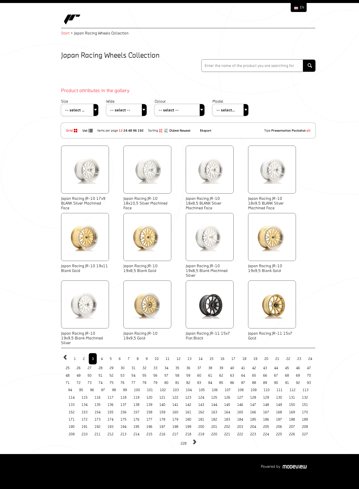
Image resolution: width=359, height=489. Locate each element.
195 (136, 427)
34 (166, 368)
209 (72, 434)
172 (85, 419)
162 (201, 412)
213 (123, 434)
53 (122, 375)
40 (232, 368)
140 (162, 405)
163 (214, 412)
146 (240, 405)
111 (279, 390)
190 (72, 427)
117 (110, 397)
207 (292, 427)
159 (162, 412)
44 (276, 368)
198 (175, 427)
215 (149, 434)
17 (233, 359)
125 (214, 397)
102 (163, 390)
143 (201, 405)
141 (175, 405)
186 (266, 419)
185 (253, 419)
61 (210, 375)
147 (253, 405)
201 (214, 427)
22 (288, 359)
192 (141, 130)
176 (136, 419)
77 (133, 383)
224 (266, 434)
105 (202, 390)
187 (279, 419)
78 (144, 383)
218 (188, 434)
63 (232, 375)
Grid (72, 130)
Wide (110, 101)
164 (227, 412)
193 (110, 427)
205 (266, 427)
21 (277, 359)
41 (243, 368)
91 (287, 383)
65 (254, 375)
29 (111, 368)
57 (166, 375)
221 (227, 434)
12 (121, 130)
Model (217, 101)
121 (162, 397)
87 (243, 383)
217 (175, 434)
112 (292, 390)
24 (125, 130)
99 (125, 390)
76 (122, 383)
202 (227, 427)
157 (136, 412)
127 (240, 397)
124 (201, 397)
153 (85, 412)
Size (64, 101)
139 (149, 405)
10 (157, 359)
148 (266, 405)
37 (199, 368)
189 (305, 419)
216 (162, 434)
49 (79, 375)
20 (266, 359)
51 (100, 375)
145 (227, 405)
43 (265, 368)
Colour (160, 101)
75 (111, 383)
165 (240, 412)
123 (188, 397)
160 (175, 412)
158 (149, 412)
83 (199, 383)
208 (305, 427)
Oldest (174, 130)
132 (305, 397)
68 (287, 375)
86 (232, 383)
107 (228, 390)
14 (200, 359)
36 (188, 368)
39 (221, 368)
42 (254, 368)
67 (276, 375)
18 (244, 359)
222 (240, 434)
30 (122, 368)
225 (279, 434)
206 (279, 427)
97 (103, 390)
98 (114, 390)
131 (292, 397)
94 (70, 390)
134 (85, 405)
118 (123, 397)
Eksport (205, 130)
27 (89, 368)
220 (214, 434)
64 (243, 375)
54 (133, 375)
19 (255, 359)
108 (241, 390)
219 (201, 434)
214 (136, 434)
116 (97, 397)
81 (177, 383)
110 (266, 390)
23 (299, 359)
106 (215, 390)
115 (85, 397)
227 (305, 434)
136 (110, 405)
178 (162, 419)
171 (72, 419)
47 (309, 368)
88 (254, 383)
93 (309, 383)
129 (266, 397)
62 (221, 375)
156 (123, 412)
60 (199, 375)
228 (183, 443)
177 (149, 419)
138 (136, 405)
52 (111, 375)
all (308, 130)
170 (305, 412)
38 (210, 368)
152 (72, 412)
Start (65, 33)
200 (201, 427)
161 (188, 412)
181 (201, 419)
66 (265, 375)
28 (100, 368)
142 (188, 405)
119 (136, 397)
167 (266, 412)
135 (97, 405)
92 (298, 383)
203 (240, 427)
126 (227, 397)
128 (253, 397)
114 (72, 397)
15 (211, 359)
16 (222, 359)
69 (298, 375)
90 (276, 383)
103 (176, 390)
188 (292, 419)
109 (254, 390)
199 (188, 427)
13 (189, 359)
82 (188, 383)
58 (177, 375)
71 (68, 383)
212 (110, 434)
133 (72, 405)
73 (89, 383)
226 (292, 434)
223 (253, 434)
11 (168, 359)
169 (292, 412)
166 (253, 412)
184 (240, 419)
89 (265, 383)
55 (144, 375)
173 (97, 419)
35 (177, 368)
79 (155, 383)
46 (298, 368)
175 (123, 419)
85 (221, 383)
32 (144, 368)
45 (287, 368)
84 (210, 383)
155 (110, 412)
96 (135, 130)
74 (100, 383)
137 (123, 405)
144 (214, 405)
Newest (185, 130)
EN (302, 7)
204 (253, 427)
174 (110, 419)
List (88, 130)
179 (175, 419)
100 (137, 390)
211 (97, 434)
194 (123, 427)
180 (188, 419)
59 (188, 375)
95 (81, 390)
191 (85, 427)
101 (150, 390)
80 (166, 383)
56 (155, 375)
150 (292, 405)
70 (309, 375)
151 (305, 405)
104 (189, 390)
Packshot (299, 130)
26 (79, 368)
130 (279, 397)
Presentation (281, 130)
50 (89, 375)
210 (85, 434)
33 (155, 368)
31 (133, 368)
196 (149, 427)
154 (97, 412)
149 (279, 405)
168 (279, 412)
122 (175, 397)
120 (149, 397)
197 (162, 427)
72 (79, 383)
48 (130, 130)
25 (68, 368)
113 (305, 390)
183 (227, 419)
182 (214, 419)
